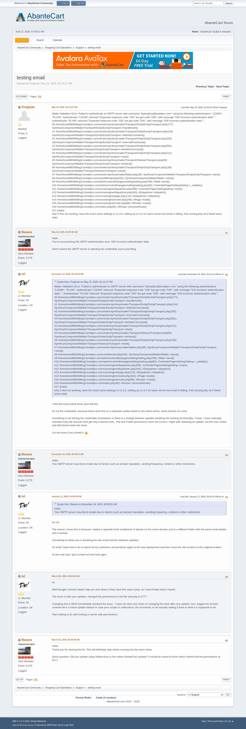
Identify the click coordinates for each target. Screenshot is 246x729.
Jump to (181, 694)
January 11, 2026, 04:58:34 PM (66, 496)
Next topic (222, 86)
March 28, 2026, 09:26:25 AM (66, 576)
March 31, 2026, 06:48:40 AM (66, 640)
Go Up (19, 679)
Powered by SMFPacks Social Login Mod (55, 725)
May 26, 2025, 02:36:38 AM (64, 232)
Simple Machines (38, 721)
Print (226, 96)
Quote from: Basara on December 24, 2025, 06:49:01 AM (87, 504)
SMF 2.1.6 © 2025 (20, 721)
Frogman (28, 107)
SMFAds (15, 725)
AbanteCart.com (115, 701)
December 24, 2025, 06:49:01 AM (68, 454)
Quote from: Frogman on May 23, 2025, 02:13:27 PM (85, 282)
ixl (23, 274)
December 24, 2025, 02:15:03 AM (68, 274)
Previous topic (205, 86)
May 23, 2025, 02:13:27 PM (64, 107)
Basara (27, 232)
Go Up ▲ (229, 721)
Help (204, 721)
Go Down (21, 96)
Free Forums (28, 725)
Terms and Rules (215, 721)
